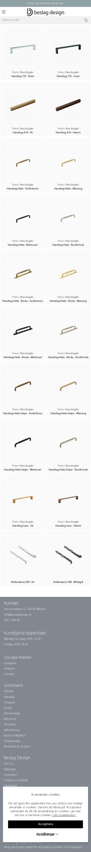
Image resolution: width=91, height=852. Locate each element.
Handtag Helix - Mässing (68, 188)
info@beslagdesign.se (17, 614)
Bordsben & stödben (17, 746)
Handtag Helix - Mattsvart (23, 245)
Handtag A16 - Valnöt (68, 132)
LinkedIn (9, 674)
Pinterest (9, 668)
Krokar (8, 708)
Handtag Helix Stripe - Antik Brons (22, 413)
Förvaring (10, 724)
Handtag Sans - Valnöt (68, 525)
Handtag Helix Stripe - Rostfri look (68, 469)
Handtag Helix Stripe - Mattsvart (22, 469)
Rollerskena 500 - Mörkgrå (68, 582)
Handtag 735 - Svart (68, 76)
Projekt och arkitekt (16, 780)
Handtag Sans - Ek (22, 525)
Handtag (9, 697)
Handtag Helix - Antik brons (23, 188)
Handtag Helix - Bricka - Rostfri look (68, 357)
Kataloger (10, 769)
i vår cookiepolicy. (64, 815)
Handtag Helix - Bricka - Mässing (68, 301)
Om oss (9, 763)
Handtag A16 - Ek (23, 132)
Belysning (10, 719)
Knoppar (9, 702)
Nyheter (9, 691)
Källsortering (11, 730)
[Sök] (45, 20)
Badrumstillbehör (14, 735)
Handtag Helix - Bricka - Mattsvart (23, 357)
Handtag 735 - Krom (22, 76)
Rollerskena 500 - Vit (22, 582)
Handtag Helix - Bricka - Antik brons (22, 301)
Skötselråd (10, 785)
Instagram (10, 663)
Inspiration (10, 774)
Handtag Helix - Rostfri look (68, 245)
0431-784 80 (12, 620)
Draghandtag (12, 741)
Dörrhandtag (12, 713)
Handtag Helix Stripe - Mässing (68, 413)
